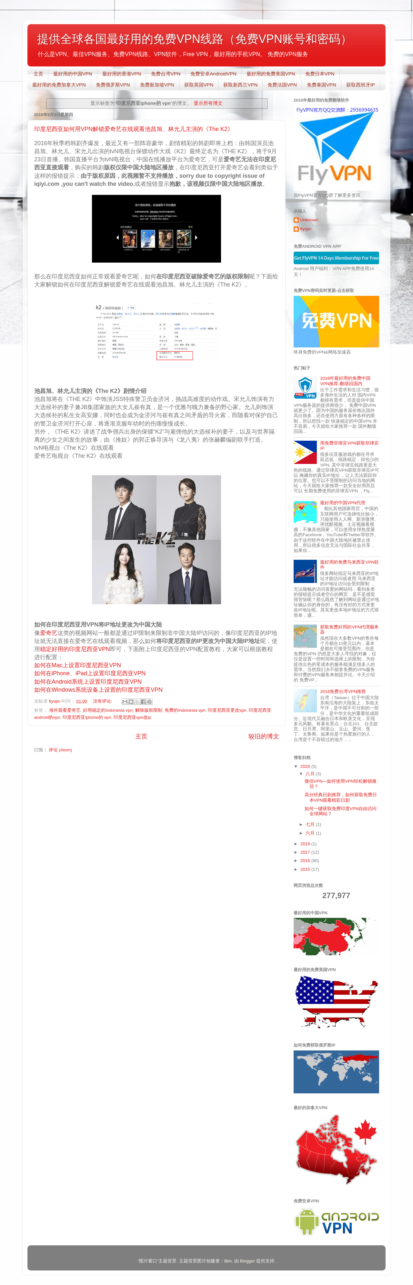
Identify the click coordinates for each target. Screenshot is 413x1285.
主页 (38, 73)
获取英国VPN (199, 84)
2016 (305, 860)
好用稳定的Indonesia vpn (108, 710)
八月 (311, 773)
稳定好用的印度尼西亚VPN (75, 649)
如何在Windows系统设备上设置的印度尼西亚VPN (99, 690)
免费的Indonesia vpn (185, 710)
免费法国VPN (282, 84)
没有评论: (103, 701)
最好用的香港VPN (121, 73)
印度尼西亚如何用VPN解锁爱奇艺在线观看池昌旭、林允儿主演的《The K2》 (133, 129)
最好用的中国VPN (72, 73)
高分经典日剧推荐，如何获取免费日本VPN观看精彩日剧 (341, 797)
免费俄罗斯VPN (113, 84)
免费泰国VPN (321, 84)
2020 (305, 766)
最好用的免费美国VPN (271, 73)
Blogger (247, 1261)
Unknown (309, 219)
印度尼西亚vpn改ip (132, 717)
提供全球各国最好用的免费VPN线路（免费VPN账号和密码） (194, 38)
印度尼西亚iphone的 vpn (87, 717)
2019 (305, 843)
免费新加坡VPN (157, 84)
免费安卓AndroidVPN (213, 73)
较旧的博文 (263, 736)
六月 (311, 833)
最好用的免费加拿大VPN (59, 84)
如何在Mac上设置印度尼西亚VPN (78, 665)
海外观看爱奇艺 (65, 710)
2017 (305, 852)
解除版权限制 (148, 710)
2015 (305, 869)
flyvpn (305, 228)
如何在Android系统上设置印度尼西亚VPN (88, 681)
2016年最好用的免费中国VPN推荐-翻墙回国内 (345, 381)
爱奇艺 (48, 633)
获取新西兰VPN (240, 84)
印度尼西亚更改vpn (227, 710)
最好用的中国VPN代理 (342, 502)
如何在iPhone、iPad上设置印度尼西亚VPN (90, 673)
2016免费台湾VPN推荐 (343, 691)
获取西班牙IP (360, 84)
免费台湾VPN (165, 73)
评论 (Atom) (60, 750)
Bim (228, 1261)
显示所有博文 (208, 103)
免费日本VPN (320, 73)
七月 (311, 824)
